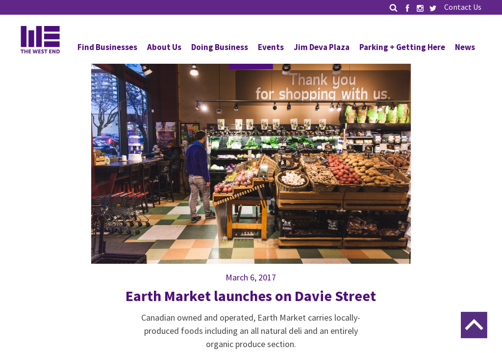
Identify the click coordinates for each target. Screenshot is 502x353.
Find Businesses (107, 47)
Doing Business (219, 47)
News (465, 47)
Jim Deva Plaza (322, 47)
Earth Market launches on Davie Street (251, 295)
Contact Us (462, 7)
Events (271, 47)
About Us (164, 47)
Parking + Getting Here (402, 47)
